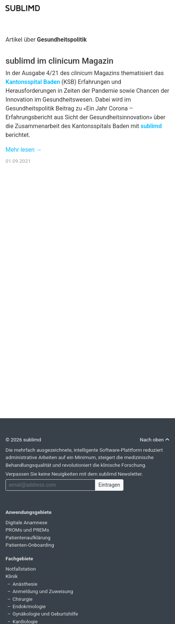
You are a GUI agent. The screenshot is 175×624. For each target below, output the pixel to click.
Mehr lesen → (24, 149)
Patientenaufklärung (28, 537)
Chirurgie (22, 599)
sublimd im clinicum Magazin (59, 61)
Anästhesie (25, 584)
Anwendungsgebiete (29, 512)
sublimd (151, 126)
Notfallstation (21, 569)
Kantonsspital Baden (33, 81)
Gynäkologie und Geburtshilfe (45, 614)
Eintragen (109, 485)
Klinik (12, 576)
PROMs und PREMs (27, 530)
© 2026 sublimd (23, 440)
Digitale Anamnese (27, 522)
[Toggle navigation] (164, 7)
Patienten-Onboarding (30, 545)
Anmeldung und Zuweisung (43, 591)
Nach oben (154, 440)
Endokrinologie (29, 606)
